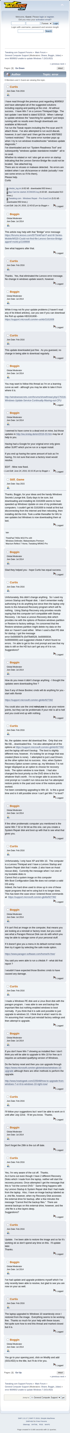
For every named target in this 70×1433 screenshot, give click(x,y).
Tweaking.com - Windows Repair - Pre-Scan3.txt (29, 198)
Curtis (14, 86)
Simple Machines (48, 1418)
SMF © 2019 (34, 1418)
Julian (57, 55)
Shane (44, 55)
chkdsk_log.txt (14, 188)
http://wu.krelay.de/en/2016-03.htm (34, 434)
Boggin (51, 55)
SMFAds (29, 1421)
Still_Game (17, 479)
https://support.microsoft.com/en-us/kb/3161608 (29, 319)
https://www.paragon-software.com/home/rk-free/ (30, 954)
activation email (43, 19)
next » (63, 64)
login (42, 17)
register (50, 17)
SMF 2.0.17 (23, 1418)
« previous (55, 64)
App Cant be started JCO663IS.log (23, 192)
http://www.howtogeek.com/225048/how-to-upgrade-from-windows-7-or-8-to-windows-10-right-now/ (34, 1082)
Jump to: (26, 1397)
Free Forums (41, 1421)
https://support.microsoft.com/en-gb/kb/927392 (29, 700)
